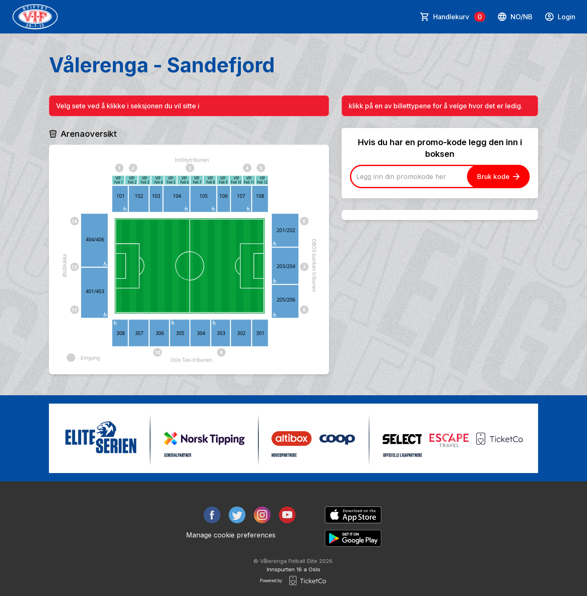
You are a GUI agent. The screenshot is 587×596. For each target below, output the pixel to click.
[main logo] (35, 16)
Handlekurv (459, 17)
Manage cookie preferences (231, 535)
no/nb (515, 17)
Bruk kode (498, 176)
